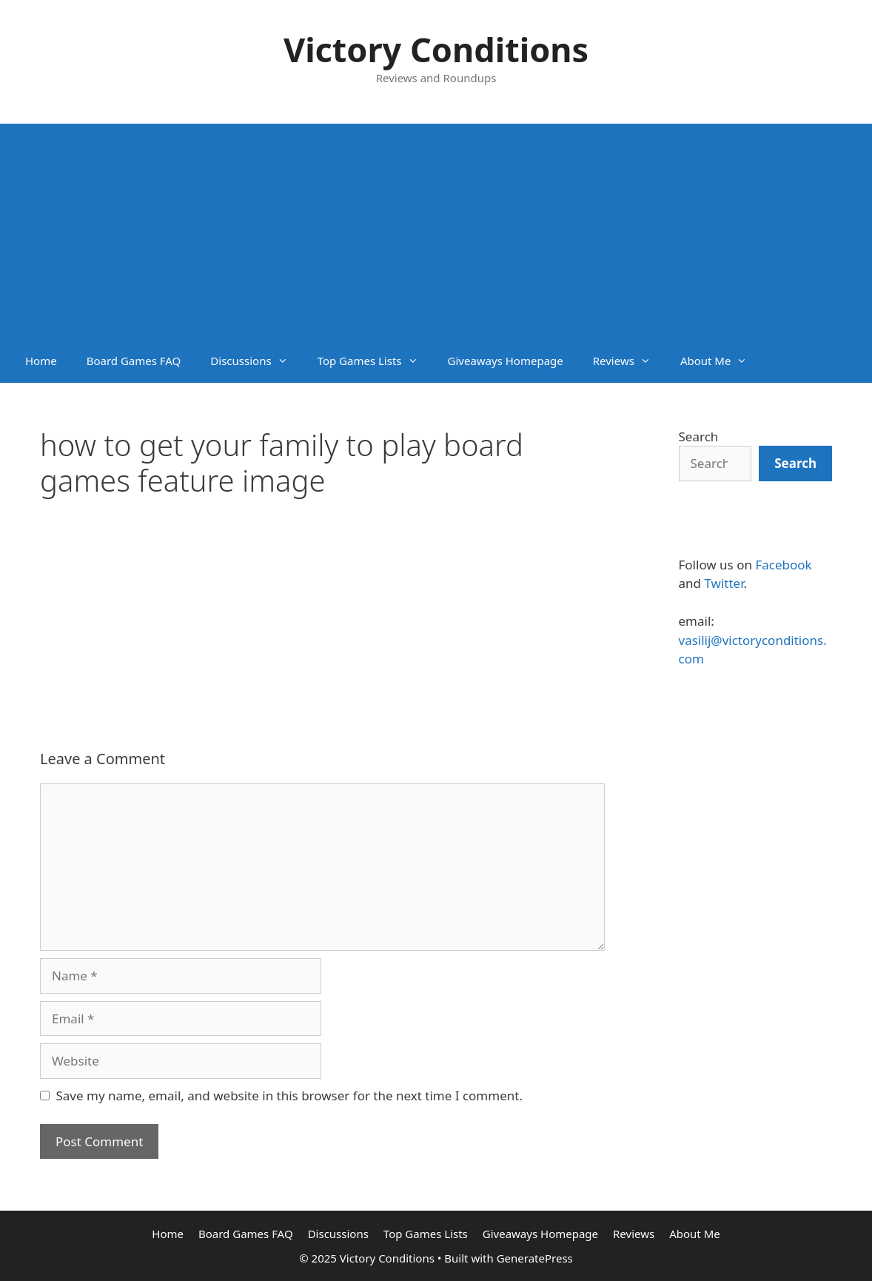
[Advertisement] (436, 227)
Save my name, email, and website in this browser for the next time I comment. (289, 1095)
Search (699, 436)
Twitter (723, 583)
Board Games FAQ (134, 360)
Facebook (783, 564)
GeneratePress (535, 1258)
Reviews (629, 360)
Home (41, 360)
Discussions (256, 360)
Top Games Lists (375, 360)
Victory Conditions (436, 49)
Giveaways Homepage (505, 360)
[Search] (795, 463)
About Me (721, 360)
